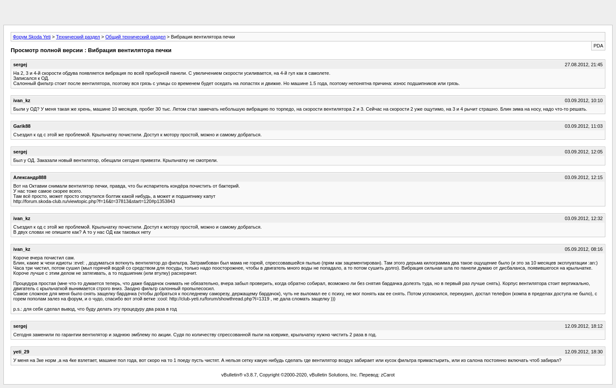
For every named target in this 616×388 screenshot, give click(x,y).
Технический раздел (78, 36)
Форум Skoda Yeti (31, 36)
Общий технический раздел (135, 36)
